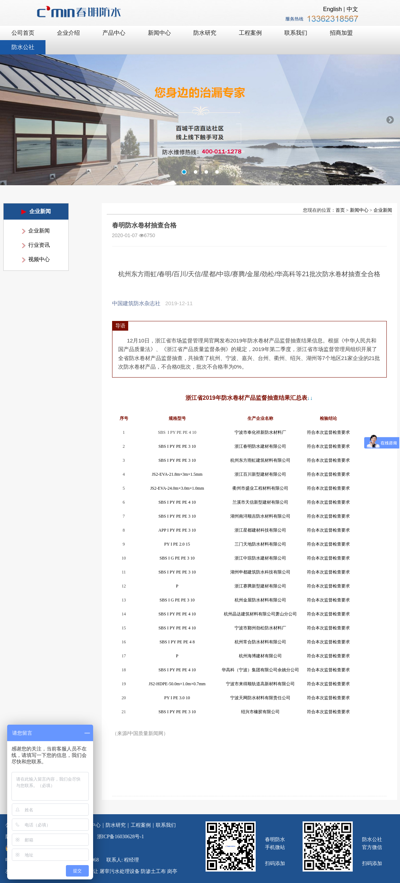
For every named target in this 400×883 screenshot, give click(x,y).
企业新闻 (39, 231)
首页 (340, 210)
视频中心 (39, 259)
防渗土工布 (153, 871)
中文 (352, 9)
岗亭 (172, 871)
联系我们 (166, 825)
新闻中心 (359, 210)
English (332, 9)
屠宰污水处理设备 (120, 871)
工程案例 (141, 825)
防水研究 (116, 825)
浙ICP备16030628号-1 (120, 836)
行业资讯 (39, 245)
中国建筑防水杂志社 (136, 303)
